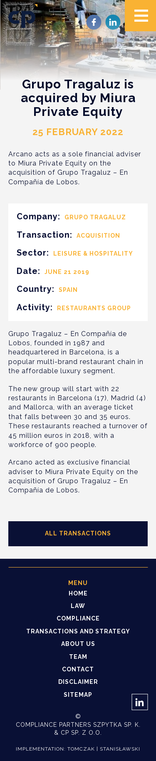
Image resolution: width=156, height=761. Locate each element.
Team (78, 656)
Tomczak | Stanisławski (103, 749)
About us (78, 643)
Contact (78, 669)
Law (78, 606)
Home (78, 593)
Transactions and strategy (78, 631)
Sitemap (78, 694)
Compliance (78, 618)
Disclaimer (78, 681)
